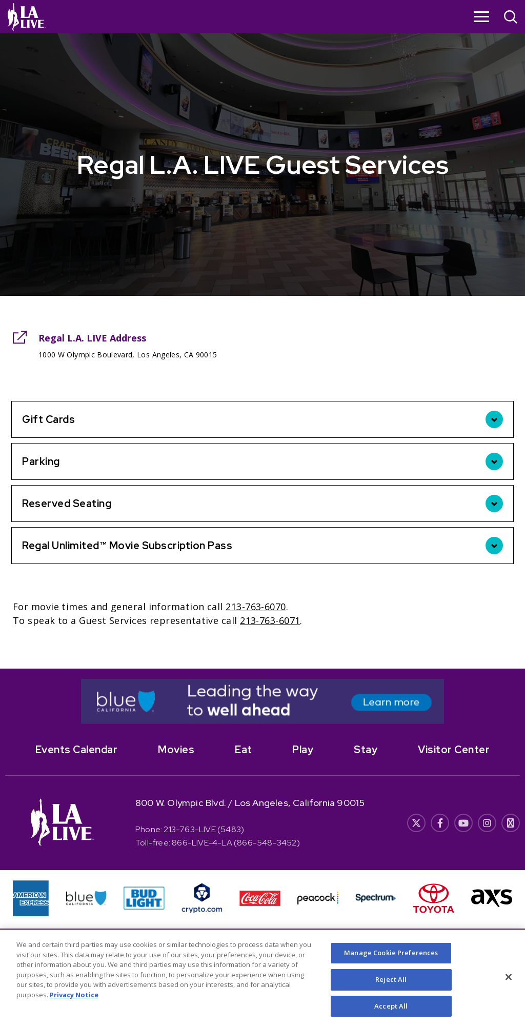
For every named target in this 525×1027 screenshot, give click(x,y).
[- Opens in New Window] (262, 701)
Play (302, 749)
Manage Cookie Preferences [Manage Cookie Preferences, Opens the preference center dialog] (391, 959)
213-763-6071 (270, 620)
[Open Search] (510, 18)
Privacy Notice (74, 1001)
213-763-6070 (256, 606)
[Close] (508, 984)
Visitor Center (454, 749)
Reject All (391, 986)
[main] (262, 334)
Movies (176, 749)
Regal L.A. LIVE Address (92, 338)
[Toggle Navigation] (481, 16)
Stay (365, 749)
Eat (243, 749)
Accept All (391, 1013)
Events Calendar (76, 749)
